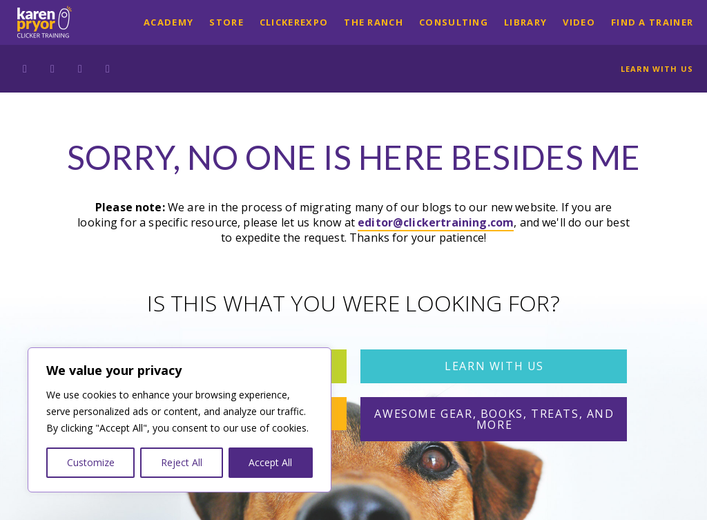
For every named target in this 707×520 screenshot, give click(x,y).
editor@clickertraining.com (436, 222)
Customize (91, 462)
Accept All (270, 462)
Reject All (181, 462)
